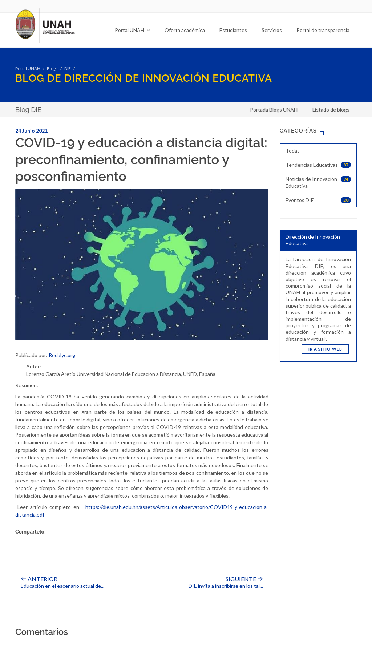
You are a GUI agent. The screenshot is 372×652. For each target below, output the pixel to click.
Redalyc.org (62, 355)
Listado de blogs (330, 109)
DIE (67, 68)
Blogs (52, 68)
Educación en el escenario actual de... (62, 582)
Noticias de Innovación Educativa (318, 182)
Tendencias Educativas (318, 165)
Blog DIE (28, 109)
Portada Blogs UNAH (274, 109)
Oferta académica (185, 30)
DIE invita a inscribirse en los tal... (226, 582)
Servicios (272, 30)
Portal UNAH (132, 30)
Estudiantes (233, 30)
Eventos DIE (318, 200)
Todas (293, 150)
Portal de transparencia (322, 30)
